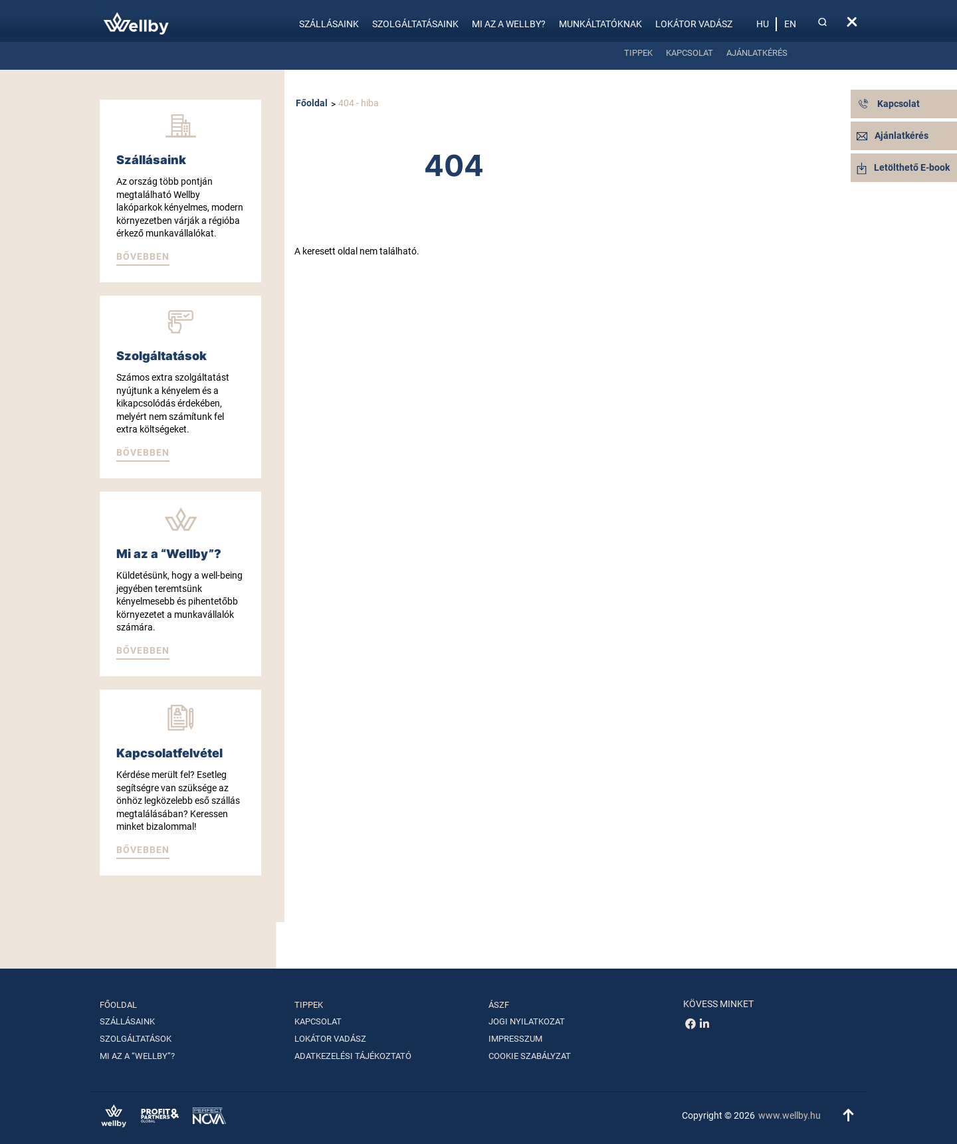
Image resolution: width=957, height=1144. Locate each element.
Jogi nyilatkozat (526, 1021)
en (790, 24)
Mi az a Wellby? (509, 24)
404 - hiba (358, 103)
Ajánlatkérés (757, 53)
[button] (142, 258)
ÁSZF (498, 1005)
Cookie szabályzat (529, 1056)
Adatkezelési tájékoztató (352, 1056)
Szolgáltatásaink (415, 24)
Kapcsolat (689, 53)
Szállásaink (329, 24)
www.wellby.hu (789, 1115)
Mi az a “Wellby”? (137, 1056)
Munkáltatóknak (600, 24)
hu (762, 24)
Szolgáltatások (135, 1039)
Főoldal (312, 103)
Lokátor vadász (693, 24)
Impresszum (515, 1039)
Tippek (638, 53)
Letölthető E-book (903, 167)
